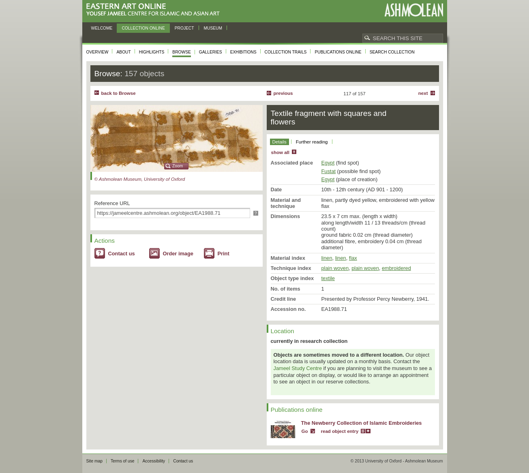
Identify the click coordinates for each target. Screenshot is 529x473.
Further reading (312, 141)
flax (353, 258)
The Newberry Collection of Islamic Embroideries (361, 423)
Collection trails (286, 52)
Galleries (210, 52)
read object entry (340, 431)
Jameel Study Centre (298, 368)
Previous (283, 93)
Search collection (392, 52)
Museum (213, 28)
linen (326, 258)
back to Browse (118, 93)
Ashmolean (413, 10)
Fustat (328, 171)
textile (328, 278)
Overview (97, 52)
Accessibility (153, 461)
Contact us (121, 253)
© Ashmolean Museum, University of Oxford (139, 179)
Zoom (177, 166)
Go (305, 431)
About (123, 52)
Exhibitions (243, 52)
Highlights (152, 52)
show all (280, 152)
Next (423, 93)
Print (223, 253)
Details (279, 141)
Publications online (338, 52)
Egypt (328, 163)
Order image (178, 253)
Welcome (102, 28)
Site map (94, 461)
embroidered (396, 268)
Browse (181, 52)
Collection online (143, 28)
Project (184, 28)
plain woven (335, 268)
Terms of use (123, 461)
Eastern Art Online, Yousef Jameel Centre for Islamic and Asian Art (155, 10)
